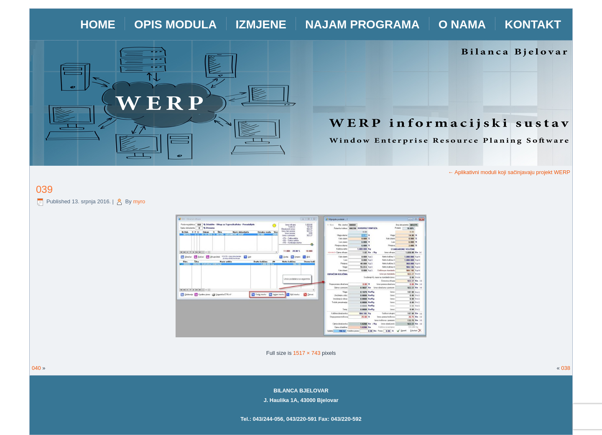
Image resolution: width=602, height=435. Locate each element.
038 (565, 368)
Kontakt (533, 24)
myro (139, 201)
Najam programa (362, 24)
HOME (97, 24)
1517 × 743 (306, 353)
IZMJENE (261, 24)
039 (44, 189)
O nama (462, 24)
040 (36, 368)
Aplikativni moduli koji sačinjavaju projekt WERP (509, 172)
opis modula (175, 24)
